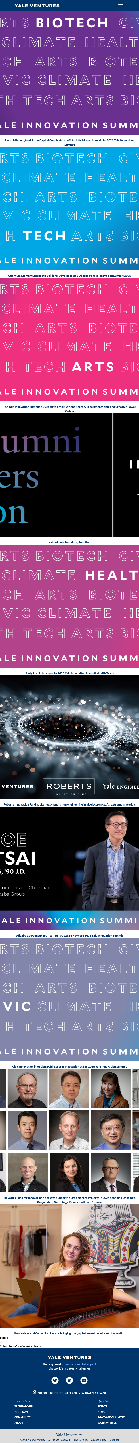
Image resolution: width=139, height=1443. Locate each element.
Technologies (23, 1406)
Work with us (107, 1422)
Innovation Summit (111, 1417)
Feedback (114, 1440)
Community (22, 1417)
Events (102, 1406)
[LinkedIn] (69, 1380)
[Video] (84, 1380)
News (101, 1412)
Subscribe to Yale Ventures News (20, 1346)
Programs (21, 1412)
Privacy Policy (80, 1440)
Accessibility (98, 1440)
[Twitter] (55, 1380)
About (18, 1422)
